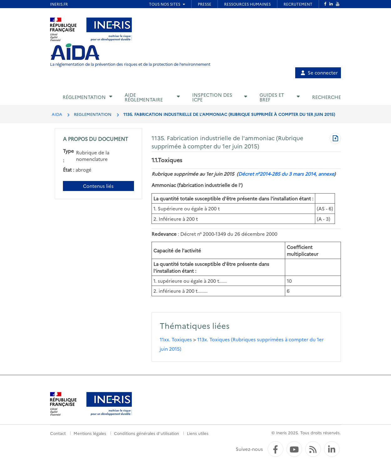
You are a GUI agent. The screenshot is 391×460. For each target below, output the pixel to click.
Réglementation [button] (84, 97)
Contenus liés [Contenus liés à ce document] (98, 186)
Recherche (326, 97)
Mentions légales (90, 433)
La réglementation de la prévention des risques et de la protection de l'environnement (130, 64)
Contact (58, 433)
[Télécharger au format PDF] (335, 139)
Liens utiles (197, 433)
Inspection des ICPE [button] (212, 97)
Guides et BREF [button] (272, 97)
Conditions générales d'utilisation (146, 433)
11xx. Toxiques (176, 339)
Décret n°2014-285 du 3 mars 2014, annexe (286, 173)
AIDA (57, 114)
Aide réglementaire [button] (144, 97)
